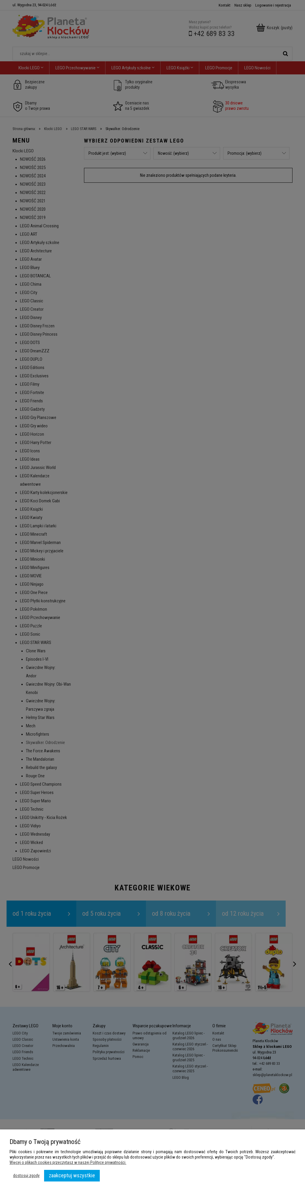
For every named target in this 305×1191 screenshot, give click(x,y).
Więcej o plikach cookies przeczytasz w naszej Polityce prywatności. (68, 1162)
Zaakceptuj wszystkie (72, 1175)
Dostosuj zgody (26, 1175)
